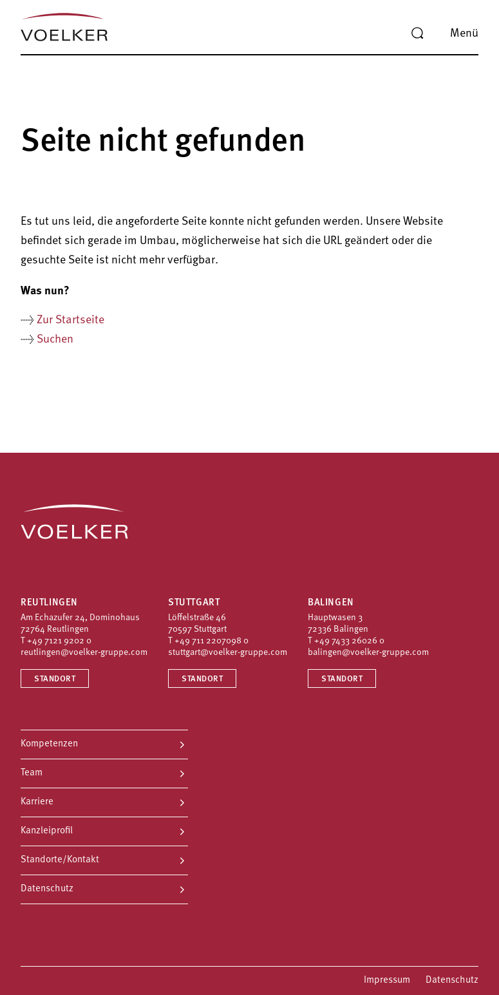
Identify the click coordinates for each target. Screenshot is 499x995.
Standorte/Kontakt (60, 860)
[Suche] (417, 33)
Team (31, 773)
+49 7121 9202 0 (59, 641)
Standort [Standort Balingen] (341, 679)
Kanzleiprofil (47, 831)
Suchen (55, 340)
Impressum (387, 980)
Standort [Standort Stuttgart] (202, 679)
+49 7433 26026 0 (349, 641)
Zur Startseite (70, 320)
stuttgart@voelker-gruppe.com (227, 653)
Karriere (37, 802)
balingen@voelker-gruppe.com (368, 653)
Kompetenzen (49, 744)
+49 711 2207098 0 (211, 641)
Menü (464, 34)
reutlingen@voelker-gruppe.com (84, 653)
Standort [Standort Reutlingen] (54, 679)
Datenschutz (47, 889)
